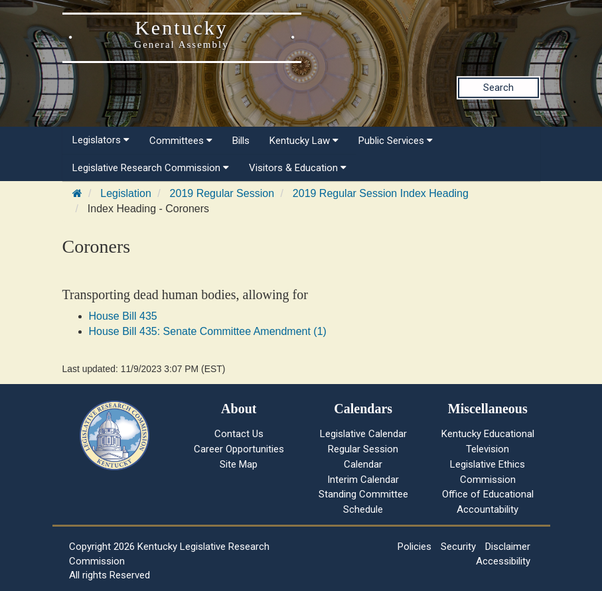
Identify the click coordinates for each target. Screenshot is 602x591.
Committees (180, 141)
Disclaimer (507, 547)
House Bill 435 (123, 316)
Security (458, 547)
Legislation (125, 193)
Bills (241, 141)
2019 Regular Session (222, 193)
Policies (414, 547)
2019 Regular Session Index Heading (381, 193)
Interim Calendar (363, 480)
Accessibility (503, 561)
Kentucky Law (304, 141)
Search (498, 88)
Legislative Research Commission (150, 168)
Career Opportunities (239, 449)
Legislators (100, 140)
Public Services (395, 141)
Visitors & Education (297, 168)
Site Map (239, 464)
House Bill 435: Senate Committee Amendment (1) (208, 331)
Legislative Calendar (363, 434)
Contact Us (238, 434)
